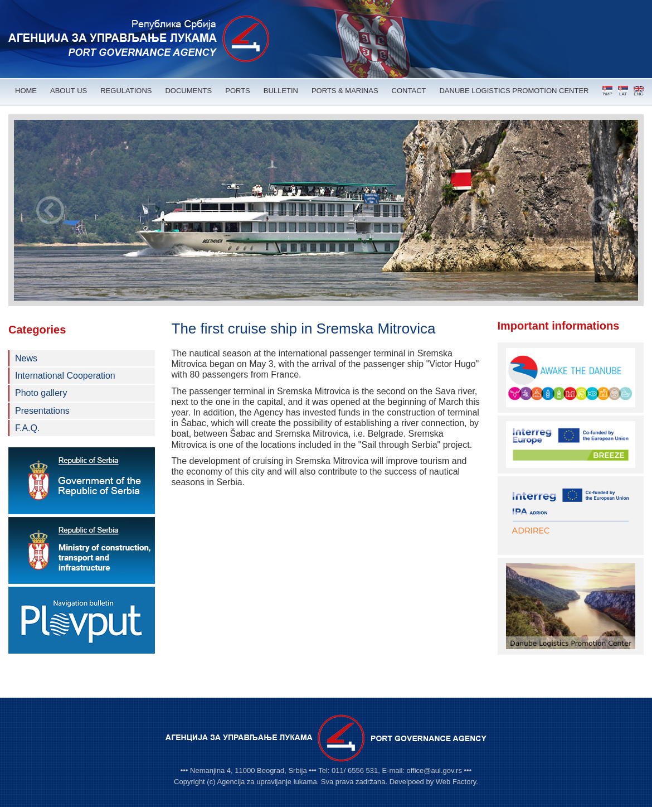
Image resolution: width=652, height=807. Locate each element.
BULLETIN (281, 90)
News (26, 358)
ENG (639, 91)
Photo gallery (41, 393)
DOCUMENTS (188, 90)
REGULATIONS (126, 90)
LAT (623, 91)
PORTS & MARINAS (345, 90)
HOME (26, 90)
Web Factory (456, 781)
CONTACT (409, 90)
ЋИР (607, 91)
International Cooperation (65, 375)
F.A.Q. (27, 428)
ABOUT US (68, 90)
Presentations (42, 410)
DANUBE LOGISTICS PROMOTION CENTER (513, 90)
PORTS (237, 90)
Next (602, 210)
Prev (50, 210)
